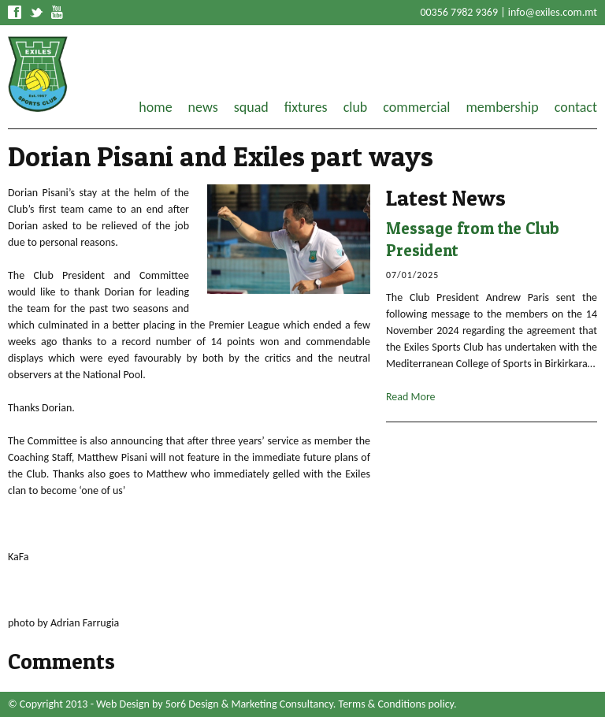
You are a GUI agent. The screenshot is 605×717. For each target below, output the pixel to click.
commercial (416, 107)
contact (576, 107)
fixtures (306, 107)
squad (251, 107)
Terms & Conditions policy (396, 704)
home (155, 107)
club (355, 107)
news (203, 107)
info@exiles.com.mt (552, 12)
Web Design (123, 704)
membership (502, 107)
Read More (411, 396)
